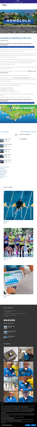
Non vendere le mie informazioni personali (7, 418)
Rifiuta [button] (28, 425)
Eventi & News (3, 170)
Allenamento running (4, 167)
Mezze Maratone (3, 173)
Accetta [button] (33, 425)
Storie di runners (3, 176)
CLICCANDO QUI (4, 45)
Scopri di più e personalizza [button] (6, 425)
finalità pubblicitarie (28, 410)
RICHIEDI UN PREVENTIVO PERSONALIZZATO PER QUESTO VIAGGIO (17, 47)
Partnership (2, 174)
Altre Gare (2, 168)
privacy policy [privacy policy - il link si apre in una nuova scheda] (20, 420)
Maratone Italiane (3, 171)
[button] (36, 404)
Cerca (16, 134)
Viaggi (1, 177)
